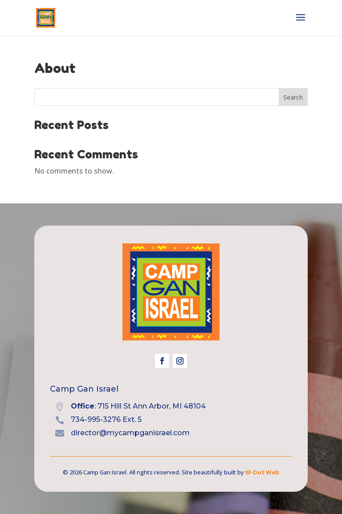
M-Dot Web (262, 472)
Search (293, 97)
